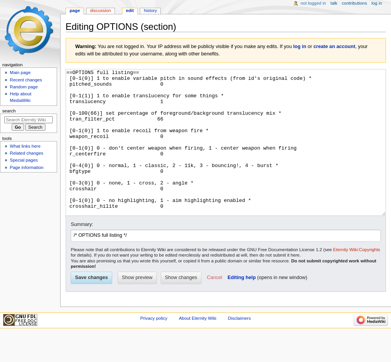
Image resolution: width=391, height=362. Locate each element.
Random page (24, 86)
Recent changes (26, 80)
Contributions (354, 3)
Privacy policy (153, 347)
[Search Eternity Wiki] (28, 119)
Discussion (100, 10)
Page (75, 10)
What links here (25, 146)
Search (9, 111)
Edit (130, 10)
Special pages (24, 160)
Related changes (26, 153)
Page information (26, 167)
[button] (214, 307)
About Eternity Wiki (197, 347)
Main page (20, 72)
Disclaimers (239, 347)
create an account (334, 46)
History (150, 10)
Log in (377, 3)
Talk (333, 3)
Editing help (242, 306)
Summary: (82, 253)
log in (299, 46)
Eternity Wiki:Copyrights (356, 278)
